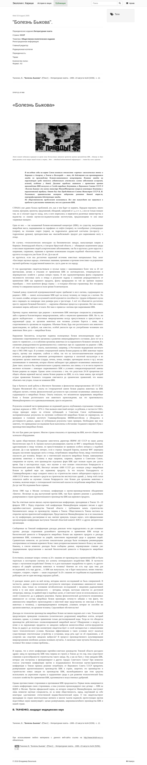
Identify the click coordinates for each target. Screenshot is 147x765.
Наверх (131, 761)
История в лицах (44, 3)
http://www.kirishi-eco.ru (93, 738)
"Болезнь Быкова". (32, 22)
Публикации (60, 3)
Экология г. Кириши (23, 3)
